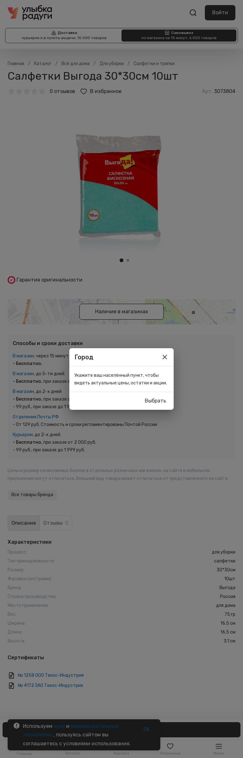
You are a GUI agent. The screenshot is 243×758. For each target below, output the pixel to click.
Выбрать (155, 401)
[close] (164, 357)
